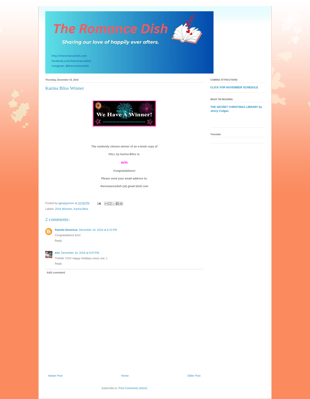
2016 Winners (63, 208)
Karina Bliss (81, 208)
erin (57, 252)
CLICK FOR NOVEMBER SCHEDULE (234, 87)
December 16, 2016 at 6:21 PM (98, 229)
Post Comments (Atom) (132, 388)
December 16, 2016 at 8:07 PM (80, 252)
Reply (58, 240)
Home (125, 375)
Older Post (193, 375)
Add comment (56, 272)
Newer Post (55, 375)
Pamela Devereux (66, 229)
